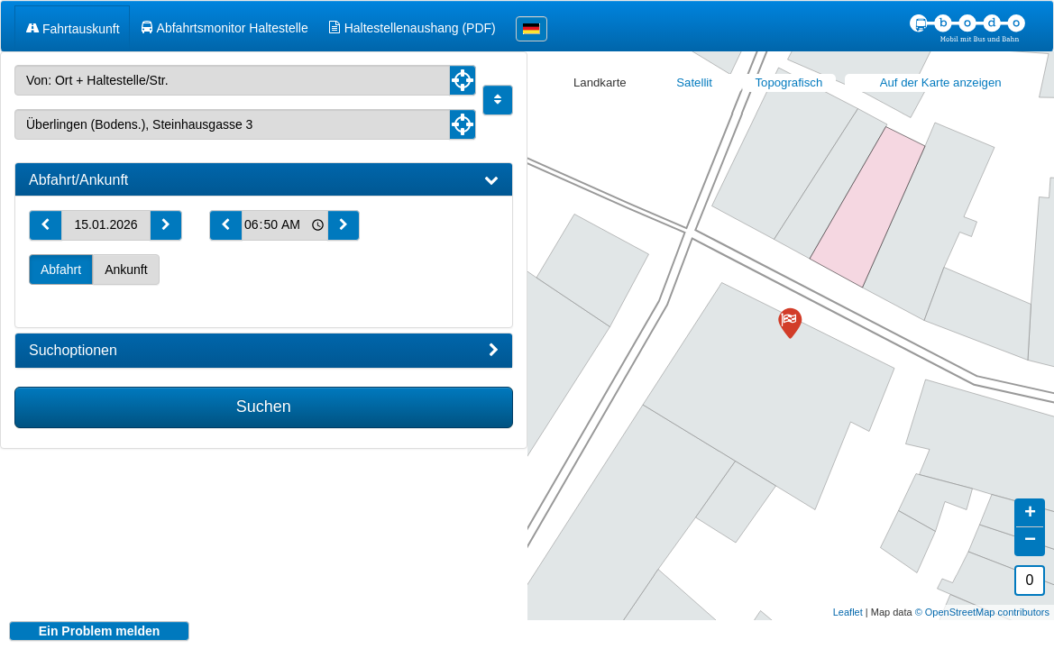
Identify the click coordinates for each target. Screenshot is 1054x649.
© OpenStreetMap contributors (982, 598)
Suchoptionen (264, 351)
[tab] (263, 180)
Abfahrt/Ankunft (264, 180)
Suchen (263, 407)
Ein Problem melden (99, 631)
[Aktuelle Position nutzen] (462, 80)
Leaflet (848, 598)
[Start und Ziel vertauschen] (497, 100)
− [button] (1030, 527)
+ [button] (1030, 500)
